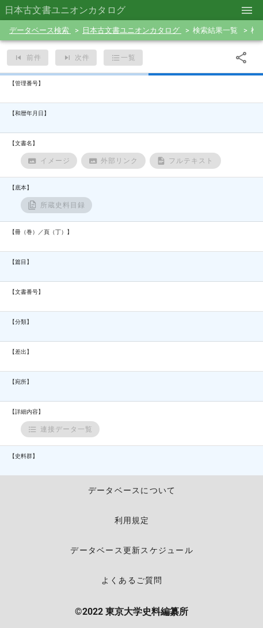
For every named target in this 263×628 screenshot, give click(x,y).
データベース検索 (40, 30)
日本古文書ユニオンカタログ (131, 30)
